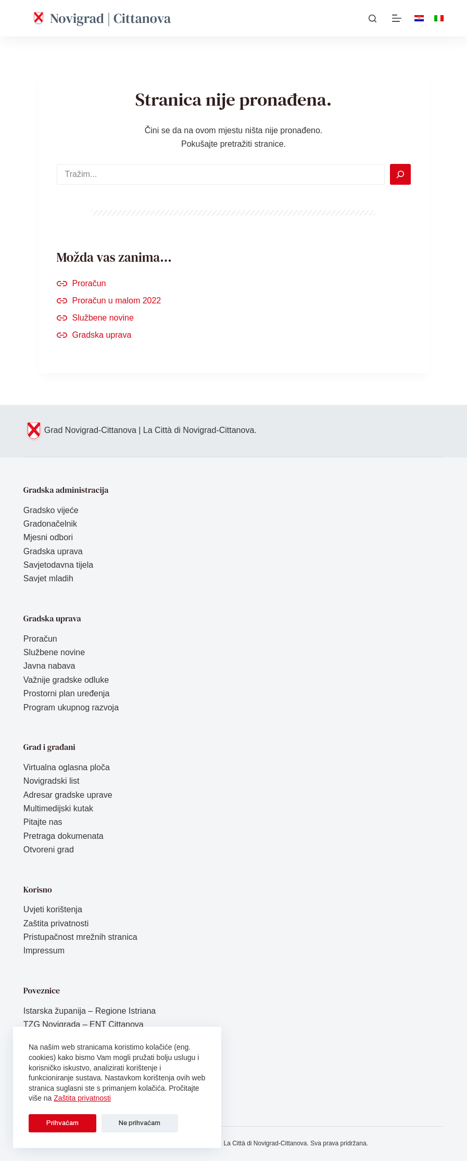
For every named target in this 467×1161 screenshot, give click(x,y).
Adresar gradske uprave (67, 794)
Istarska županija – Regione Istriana (89, 1010)
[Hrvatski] (419, 18)
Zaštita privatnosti (82, 1098)
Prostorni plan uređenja (66, 693)
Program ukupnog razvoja (71, 707)
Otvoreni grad (48, 849)
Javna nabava (49, 665)
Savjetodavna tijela (58, 564)
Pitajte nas (42, 822)
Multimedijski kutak (58, 808)
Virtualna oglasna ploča (66, 767)
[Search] (400, 174)
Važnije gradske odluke (66, 679)
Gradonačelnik (50, 523)
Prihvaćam (55, 1123)
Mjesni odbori (48, 537)
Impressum (44, 950)
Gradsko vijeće (51, 510)
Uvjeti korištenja (52, 909)
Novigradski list (51, 780)
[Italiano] (439, 18)
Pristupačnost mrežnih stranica (80, 937)
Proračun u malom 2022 (116, 300)
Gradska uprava (102, 334)
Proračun (89, 283)
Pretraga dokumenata (63, 836)
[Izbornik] (396, 18)
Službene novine (103, 317)
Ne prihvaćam (118, 1123)
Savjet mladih (48, 578)
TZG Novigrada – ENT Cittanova (83, 1024)
